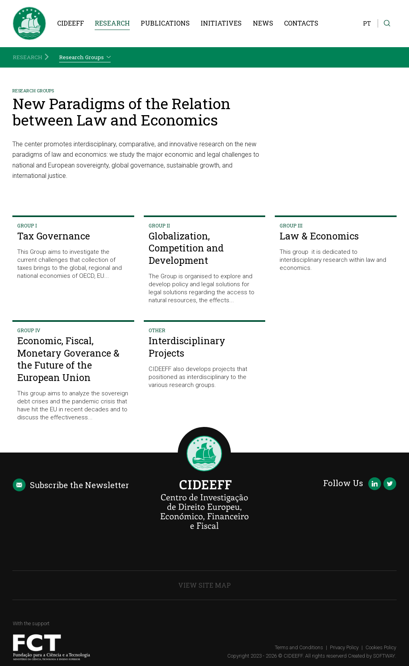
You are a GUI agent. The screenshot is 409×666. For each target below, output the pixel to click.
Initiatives (221, 23)
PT (367, 23)
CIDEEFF (70, 23)
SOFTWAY (384, 656)
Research (112, 23)
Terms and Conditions (299, 647)
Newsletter (71, 485)
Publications (165, 23)
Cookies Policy (380, 647)
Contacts (301, 23)
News (263, 23)
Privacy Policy (344, 647)
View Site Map (204, 585)
